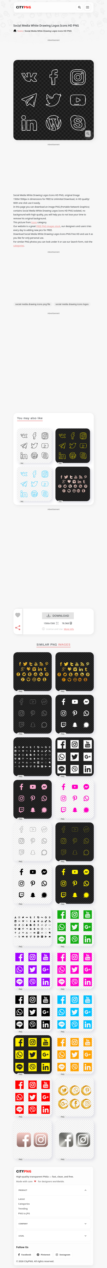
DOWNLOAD (58, 615)
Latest (21, 1199)
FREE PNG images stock (48, 226)
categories (18, 245)
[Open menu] (87, 7)
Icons (34, 222)
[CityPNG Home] (23, 7)
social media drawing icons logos (72, 304)
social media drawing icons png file (32, 304)
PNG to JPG (24, 1213)
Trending (23, 1208)
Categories (24, 1203)
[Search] (79, 7)
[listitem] (24, 1254)
